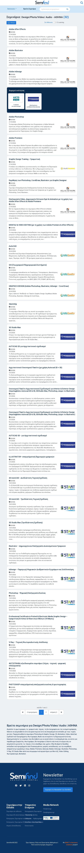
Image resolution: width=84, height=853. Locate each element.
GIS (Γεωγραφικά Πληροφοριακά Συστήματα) (28, 265)
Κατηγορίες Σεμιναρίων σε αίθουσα (19, 818)
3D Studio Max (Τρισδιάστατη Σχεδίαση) (26, 522)
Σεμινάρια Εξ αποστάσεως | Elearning (19, 815)
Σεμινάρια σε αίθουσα (14, 811)
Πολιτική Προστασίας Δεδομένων (46, 842)
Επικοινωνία (29, 826)
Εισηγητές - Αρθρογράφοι (34, 818)
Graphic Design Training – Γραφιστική (24, 159)
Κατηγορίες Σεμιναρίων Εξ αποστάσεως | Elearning (24, 822)
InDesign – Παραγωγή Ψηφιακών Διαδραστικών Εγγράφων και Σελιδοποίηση (41, 569)
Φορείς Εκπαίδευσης (14, 826)
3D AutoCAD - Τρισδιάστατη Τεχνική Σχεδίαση (28, 499)
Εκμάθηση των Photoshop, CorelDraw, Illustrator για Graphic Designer (38, 180)
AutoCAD (13, 246)
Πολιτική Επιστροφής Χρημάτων (42, 845)
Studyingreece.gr (48, 812)
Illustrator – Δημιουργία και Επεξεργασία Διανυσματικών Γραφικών (37, 546)
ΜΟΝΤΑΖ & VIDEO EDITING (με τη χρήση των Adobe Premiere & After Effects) (41, 225)
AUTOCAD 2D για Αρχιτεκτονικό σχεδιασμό (27, 346)
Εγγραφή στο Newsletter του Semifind (58, 790)
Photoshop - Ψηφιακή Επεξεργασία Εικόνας (27, 593)
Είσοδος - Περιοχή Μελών (34, 822)
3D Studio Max (15, 327)
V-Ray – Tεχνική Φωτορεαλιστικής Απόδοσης (28, 642)
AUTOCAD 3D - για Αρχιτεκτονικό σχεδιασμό (28, 435)
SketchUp (13, 304)
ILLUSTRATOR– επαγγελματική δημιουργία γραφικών (31, 457)
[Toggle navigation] (9, 3)
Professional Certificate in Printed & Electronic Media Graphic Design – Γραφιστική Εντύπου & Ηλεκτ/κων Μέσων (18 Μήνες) (38, 617)
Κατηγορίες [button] (11, 9)
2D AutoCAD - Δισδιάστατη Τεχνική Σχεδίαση (28, 478)
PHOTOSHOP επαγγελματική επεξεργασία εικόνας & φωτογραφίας (37, 684)
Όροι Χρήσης (30, 842)
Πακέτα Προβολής (31, 815)
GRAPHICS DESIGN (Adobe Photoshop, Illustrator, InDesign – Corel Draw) (39, 286)
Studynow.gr (47, 809)
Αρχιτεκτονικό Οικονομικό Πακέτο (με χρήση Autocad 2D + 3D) (35, 367)
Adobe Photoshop (16, 117)
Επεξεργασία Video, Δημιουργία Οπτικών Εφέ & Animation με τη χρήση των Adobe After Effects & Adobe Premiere (40, 200)
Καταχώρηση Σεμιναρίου (33, 811)
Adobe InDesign (15, 71)
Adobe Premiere (15, 138)
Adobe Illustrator (16, 50)
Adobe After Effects (17, 29)
